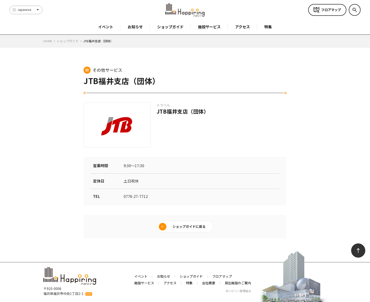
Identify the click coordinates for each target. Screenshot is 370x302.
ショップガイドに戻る (189, 226)
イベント (105, 27)
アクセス (242, 27)
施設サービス (209, 27)
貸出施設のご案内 (238, 283)
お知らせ (135, 27)
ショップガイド (170, 27)
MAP (88, 294)
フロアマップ (331, 9)
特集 (268, 27)
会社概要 (208, 283)
